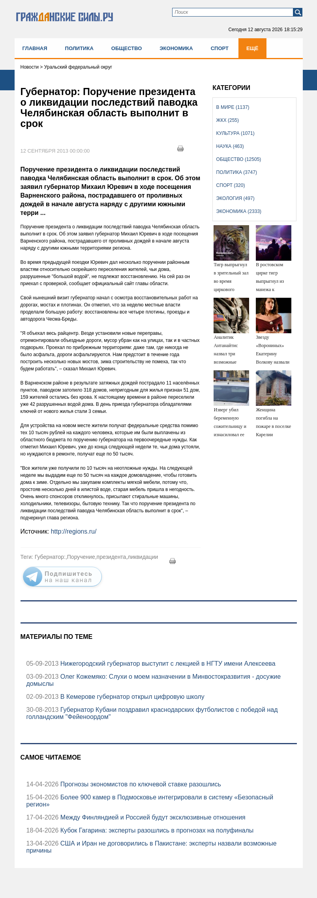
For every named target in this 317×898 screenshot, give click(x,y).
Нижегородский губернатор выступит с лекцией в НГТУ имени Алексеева (166, 663)
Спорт (220, 48)
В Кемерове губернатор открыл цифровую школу (131, 696)
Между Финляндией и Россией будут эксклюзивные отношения (151, 817)
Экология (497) (235, 198)
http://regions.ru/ (74, 531)
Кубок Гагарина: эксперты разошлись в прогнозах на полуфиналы (155, 830)
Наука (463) (230, 146)
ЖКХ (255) (227, 120)
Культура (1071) (235, 133)
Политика (79, 48)
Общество (126, 48)
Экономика (176, 48)
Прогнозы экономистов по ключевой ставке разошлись (139, 784)
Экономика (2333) (238, 211)
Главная (35, 48)
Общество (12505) (238, 159)
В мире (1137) (232, 107)
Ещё (252, 48)
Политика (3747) (236, 172)
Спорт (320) (230, 185)
